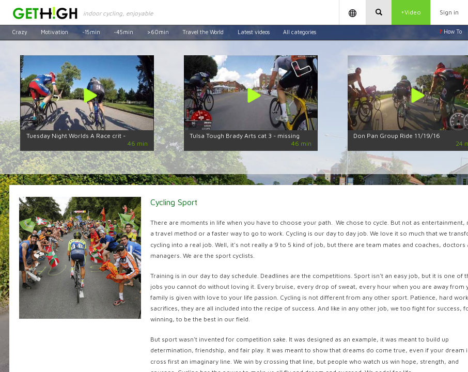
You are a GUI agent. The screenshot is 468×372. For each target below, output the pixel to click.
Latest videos (254, 31)
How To (450, 31)
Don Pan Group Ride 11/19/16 (396, 135)
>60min (158, 31)
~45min (123, 31)
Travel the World (203, 31)
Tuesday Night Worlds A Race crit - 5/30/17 (76, 138)
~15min (91, 31)
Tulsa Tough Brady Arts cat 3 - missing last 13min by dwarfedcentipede (245, 138)
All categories (299, 31)
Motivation (54, 31)
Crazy (19, 31)
